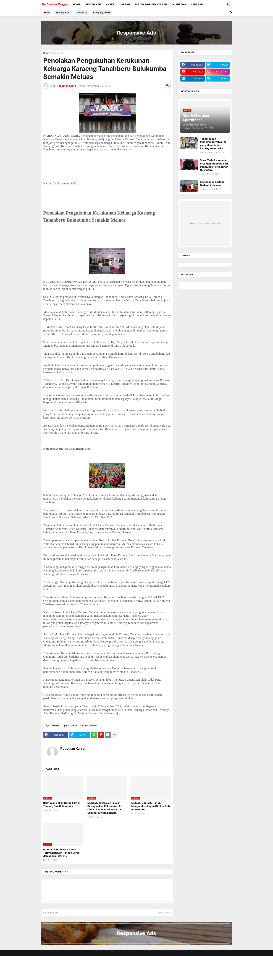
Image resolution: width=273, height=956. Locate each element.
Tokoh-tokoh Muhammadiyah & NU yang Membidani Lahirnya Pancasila (213, 143)
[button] (229, 4)
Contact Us (82, 12)
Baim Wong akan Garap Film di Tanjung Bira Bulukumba (61, 804)
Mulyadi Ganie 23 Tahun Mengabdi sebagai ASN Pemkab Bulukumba (150, 806)
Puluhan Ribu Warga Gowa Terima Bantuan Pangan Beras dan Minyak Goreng (61, 852)
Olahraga (179, 4)
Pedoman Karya (72, 748)
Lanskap (197, 4)
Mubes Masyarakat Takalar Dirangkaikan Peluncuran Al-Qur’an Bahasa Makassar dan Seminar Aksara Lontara (104, 807)
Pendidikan (93, 4)
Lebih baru (51, 912)
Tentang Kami (63, 12)
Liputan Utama (69, 725)
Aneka (110, 4)
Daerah (125, 4)
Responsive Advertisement (205, 223)
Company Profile (102, 12)
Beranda (48, 53)
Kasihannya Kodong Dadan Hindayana (212, 183)
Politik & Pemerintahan (151, 4)
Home (77, 4)
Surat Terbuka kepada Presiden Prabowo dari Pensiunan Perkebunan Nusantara (214, 165)
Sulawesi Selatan (88, 725)
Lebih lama (162, 912)
